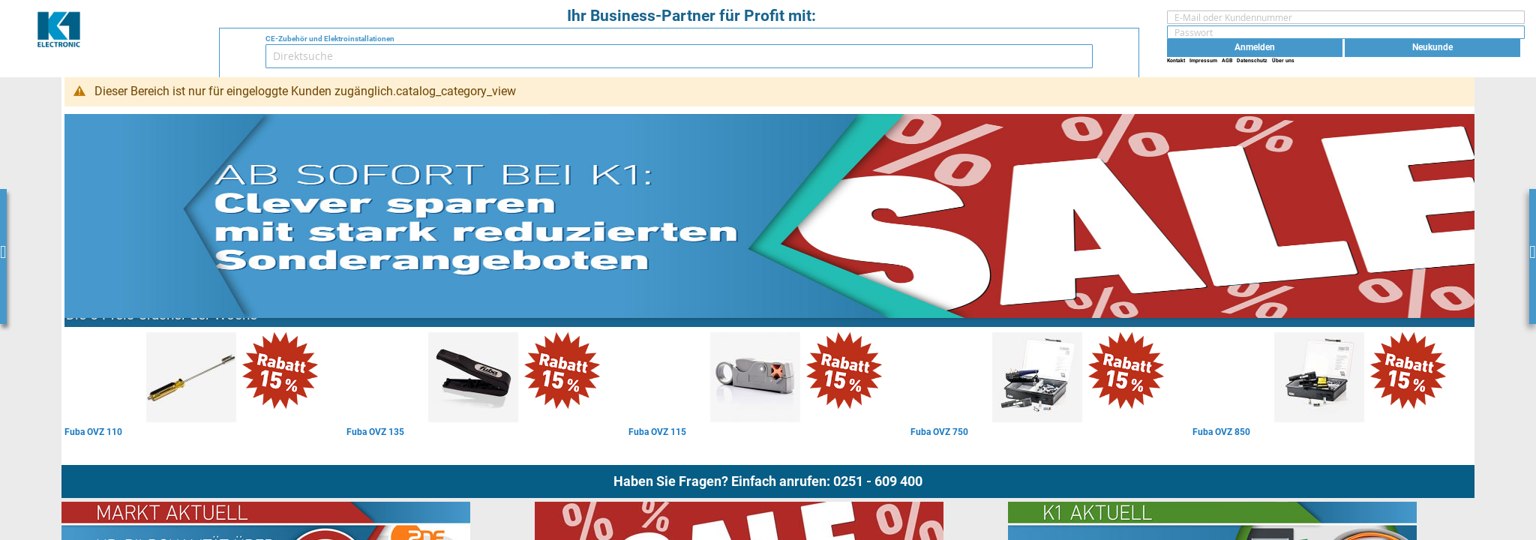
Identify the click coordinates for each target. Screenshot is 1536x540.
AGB (1227, 60)
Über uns (1283, 60)
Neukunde (1432, 47)
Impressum (1203, 60)
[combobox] (679, 56)
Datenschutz (1252, 60)
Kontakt (1176, 60)
